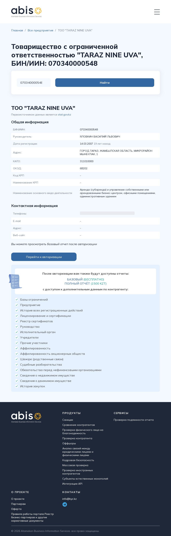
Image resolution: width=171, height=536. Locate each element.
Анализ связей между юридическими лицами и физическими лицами (77, 452)
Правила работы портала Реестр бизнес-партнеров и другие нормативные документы (32, 517)
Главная (17, 30)
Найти (139, 82)
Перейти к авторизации (44, 257)
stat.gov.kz (64, 114)
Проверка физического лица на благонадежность (82, 431)
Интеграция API (72, 483)
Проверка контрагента (77, 438)
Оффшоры (69, 443)
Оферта (16, 509)
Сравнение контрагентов (78, 425)
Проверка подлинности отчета (134, 419)
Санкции (67, 419)
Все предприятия (40, 30)
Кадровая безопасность (78, 460)
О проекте (17, 499)
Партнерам (18, 504)
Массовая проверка (75, 465)
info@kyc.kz (69, 499)
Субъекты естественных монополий (85, 478)
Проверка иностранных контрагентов (77, 472)
